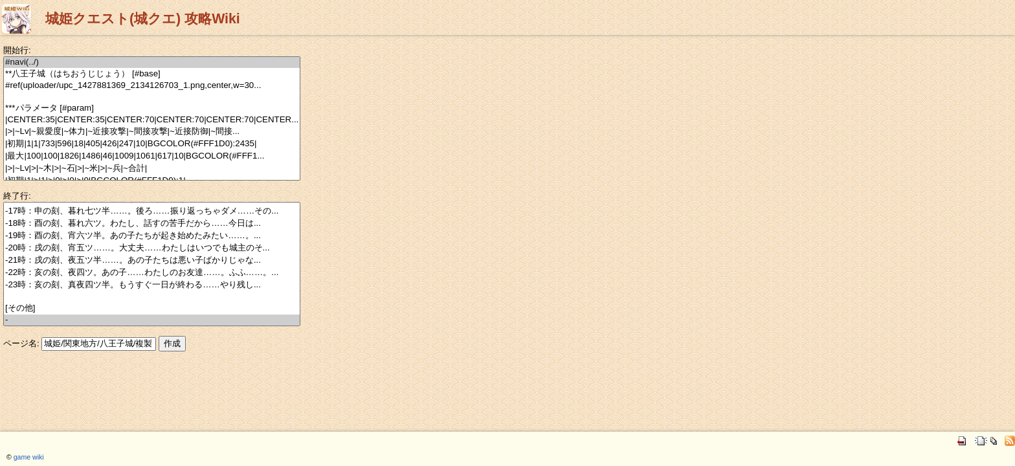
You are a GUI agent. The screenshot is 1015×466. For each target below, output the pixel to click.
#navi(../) (152, 62)
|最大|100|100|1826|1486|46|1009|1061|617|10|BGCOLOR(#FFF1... (152, 156)
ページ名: (21, 343)
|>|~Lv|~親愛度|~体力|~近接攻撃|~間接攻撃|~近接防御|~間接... (152, 132)
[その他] (152, 308)
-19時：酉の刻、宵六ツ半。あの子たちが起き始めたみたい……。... (152, 236)
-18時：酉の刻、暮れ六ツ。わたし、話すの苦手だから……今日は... (152, 223)
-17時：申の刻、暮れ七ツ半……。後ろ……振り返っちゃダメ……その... (152, 211)
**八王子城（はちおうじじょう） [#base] (152, 74)
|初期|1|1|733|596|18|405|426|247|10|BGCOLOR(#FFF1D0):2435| (152, 144)
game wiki (29, 457)
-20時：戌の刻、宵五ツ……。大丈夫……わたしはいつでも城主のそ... (152, 248)
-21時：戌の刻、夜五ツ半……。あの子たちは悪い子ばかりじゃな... (152, 260)
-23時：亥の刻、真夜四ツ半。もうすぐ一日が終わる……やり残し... (152, 285)
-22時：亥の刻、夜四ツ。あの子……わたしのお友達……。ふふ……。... (152, 273)
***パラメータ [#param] (152, 108)
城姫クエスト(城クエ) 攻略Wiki (142, 19)
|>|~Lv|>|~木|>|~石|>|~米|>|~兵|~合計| (152, 168)
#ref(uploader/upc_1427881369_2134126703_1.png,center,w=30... (152, 85)
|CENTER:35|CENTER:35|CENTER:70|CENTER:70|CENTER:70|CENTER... (152, 120)
